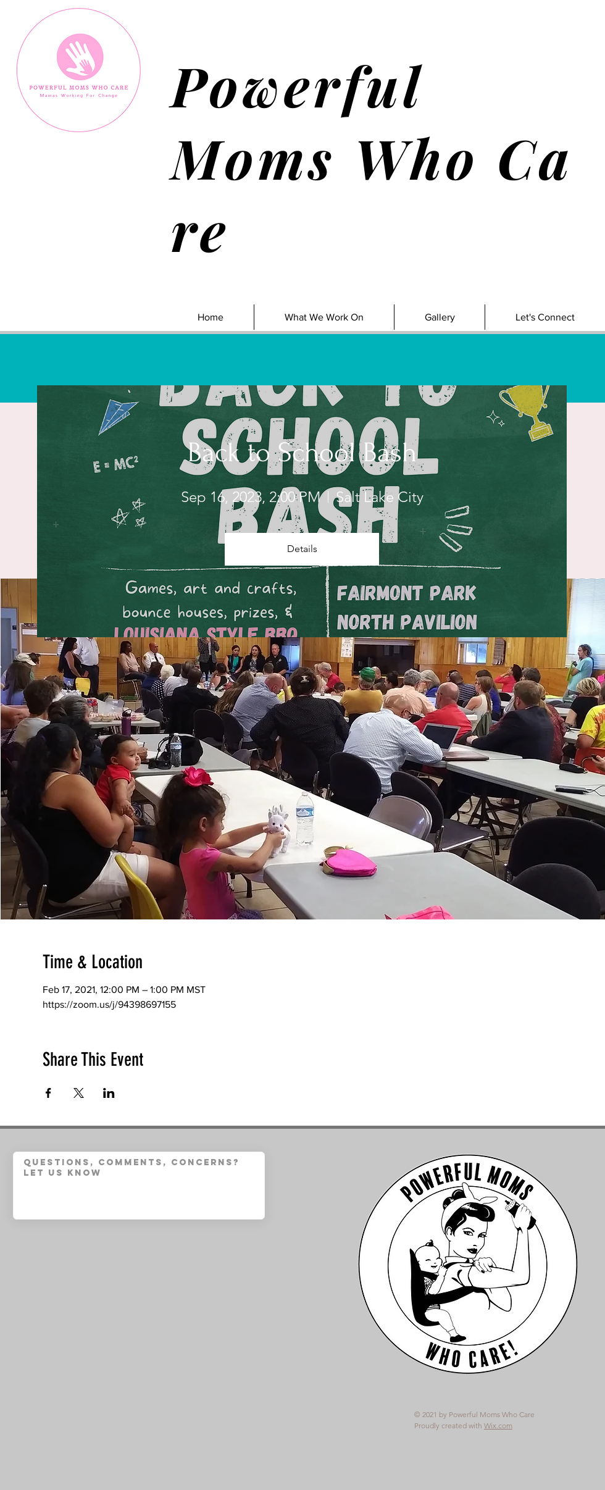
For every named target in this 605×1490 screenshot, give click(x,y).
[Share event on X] (79, 1093)
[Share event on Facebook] (48, 1093)
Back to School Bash (302, 452)
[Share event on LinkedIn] (109, 1093)
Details (302, 549)
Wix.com (498, 1425)
